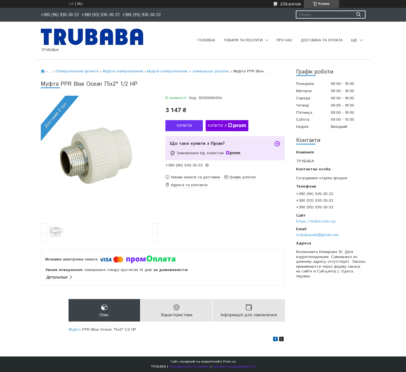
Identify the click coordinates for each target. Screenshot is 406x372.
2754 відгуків (290, 3)
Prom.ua (229, 361)
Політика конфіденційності (234, 366)
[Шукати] (358, 14)
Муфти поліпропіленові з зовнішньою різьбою (188, 71)
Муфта (75, 330)
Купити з (227, 125)
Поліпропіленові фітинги (77, 71)
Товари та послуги (243, 40)
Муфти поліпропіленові (123, 71)
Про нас (284, 40)
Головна (206, 40)
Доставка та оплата (322, 40)
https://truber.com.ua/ (316, 221)
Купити (184, 125)
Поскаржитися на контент (189, 366)
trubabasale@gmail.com (317, 235)
